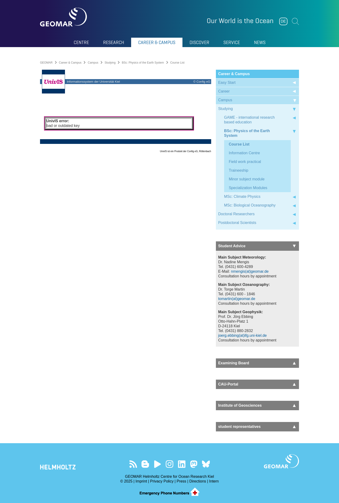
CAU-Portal (257, 384)
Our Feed (133, 464)
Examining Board (257, 363)
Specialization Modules (248, 188)
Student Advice (257, 246)
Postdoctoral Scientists (237, 223)
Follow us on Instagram (169, 464)
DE (283, 21)
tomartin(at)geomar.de (236, 299)
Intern (214, 481)
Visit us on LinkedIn (182, 464)
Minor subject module (247, 179)
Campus (93, 62)
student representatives (257, 427)
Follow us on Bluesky (206, 464)
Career (224, 91)
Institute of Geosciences (257, 405)
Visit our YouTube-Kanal (157, 464)
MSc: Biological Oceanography (250, 205)
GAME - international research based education (249, 119)
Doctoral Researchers (236, 214)
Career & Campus (156, 42)
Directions (197, 481)
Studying (110, 62)
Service (231, 42)
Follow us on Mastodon (194, 464)
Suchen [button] (295, 21)
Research (113, 42)
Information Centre (244, 153)
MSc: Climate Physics (242, 197)
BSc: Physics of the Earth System (143, 62)
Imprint (141, 481)
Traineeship (238, 170)
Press (181, 481)
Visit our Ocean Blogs (145, 464)
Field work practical (245, 162)
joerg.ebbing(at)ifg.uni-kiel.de (242, 335)
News (260, 42)
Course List (239, 144)
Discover (199, 42)
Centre (81, 42)
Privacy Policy (162, 481)
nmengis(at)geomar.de (250, 271)
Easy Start (227, 83)
